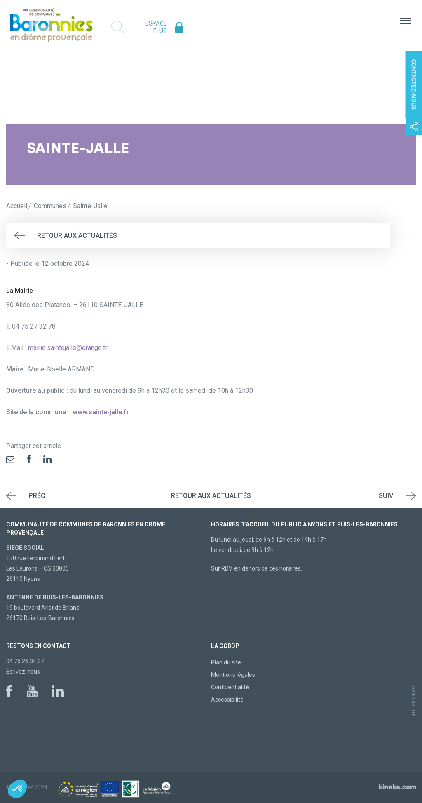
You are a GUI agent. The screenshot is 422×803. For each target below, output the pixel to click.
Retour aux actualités (77, 235)
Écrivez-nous (23, 671)
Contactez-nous (413, 84)
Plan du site (226, 662)
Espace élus (156, 27)
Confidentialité (230, 687)
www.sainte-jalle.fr (100, 412)
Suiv (386, 496)
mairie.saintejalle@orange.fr (68, 348)
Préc (37, 496)
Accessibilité (227, 699)
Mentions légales (233, 675)
